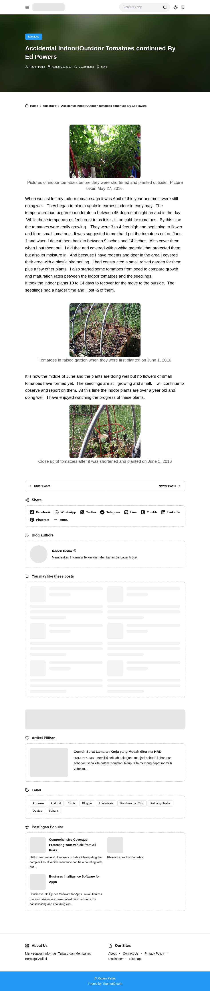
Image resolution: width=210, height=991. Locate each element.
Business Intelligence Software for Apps (74, 879)
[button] (61, 520)
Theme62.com (112, 983)
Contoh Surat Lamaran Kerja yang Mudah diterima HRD (117, 751)
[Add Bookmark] (102, 66)
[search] (165, 7)
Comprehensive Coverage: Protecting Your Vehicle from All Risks (72, 845)
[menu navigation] (27, 7)
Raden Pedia (37, 66)
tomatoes (33, 36)
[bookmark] (183, 7)
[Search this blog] (141, 7)
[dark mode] (176, 7)
